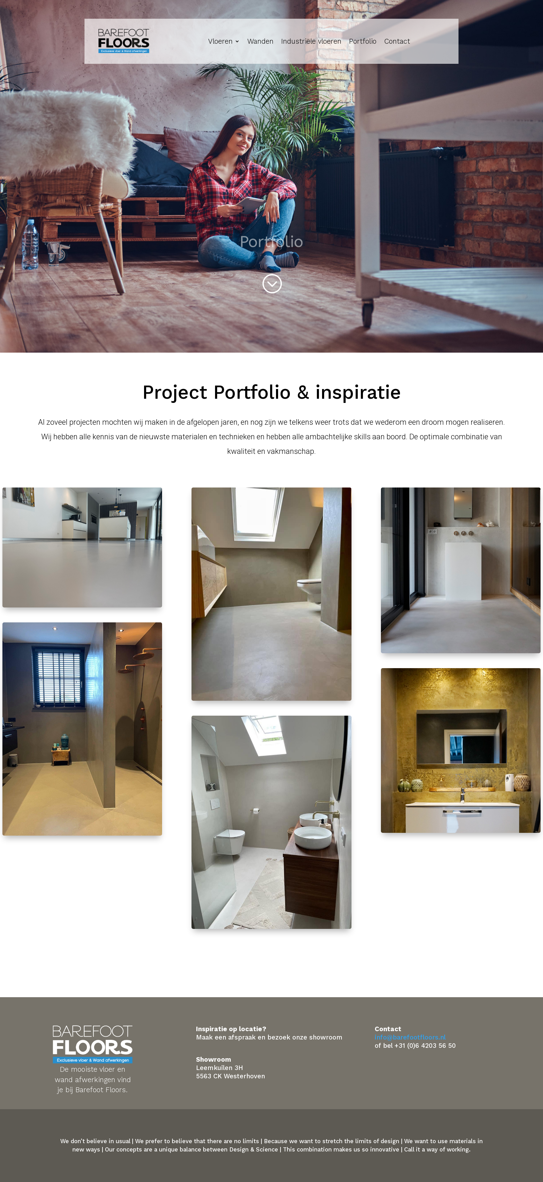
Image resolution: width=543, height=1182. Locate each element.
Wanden (260, 41)
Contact (397, 41)
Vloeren (220, 41)
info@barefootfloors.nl (410, 1037)
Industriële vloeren (311, 41)
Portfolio (362, 41)
